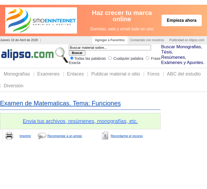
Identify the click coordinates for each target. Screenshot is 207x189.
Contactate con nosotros (147, 40)
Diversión (13, 85)
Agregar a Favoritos (110, 40)
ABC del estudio (184, 74)
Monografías (17, 74)
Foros (153, 74)
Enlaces (75, 74)
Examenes (48, 74)
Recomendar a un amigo (65, 136)
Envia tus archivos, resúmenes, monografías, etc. (80, 121)
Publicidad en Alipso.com (186, 40)
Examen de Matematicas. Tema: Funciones (60, 103)
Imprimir (25, 136)
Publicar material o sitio (115, 74)
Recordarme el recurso (127, 136)
